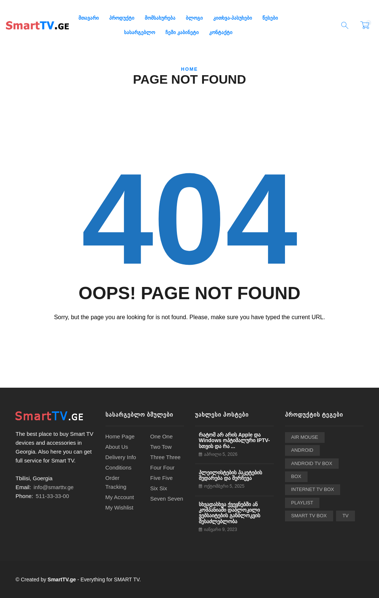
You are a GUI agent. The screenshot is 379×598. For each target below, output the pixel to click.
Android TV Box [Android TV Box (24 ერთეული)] (311, 463)
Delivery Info (120, 457)
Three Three (165, 457)
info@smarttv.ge (54, 487)
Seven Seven (166, 498)
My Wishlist (119, 507)
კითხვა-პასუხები (232, 18)
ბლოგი (194, 18)
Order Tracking (116, 482)
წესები (270, 18)
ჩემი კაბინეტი (182, 32)
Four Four (162, 467)
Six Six (158, 488)
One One (161, 436)
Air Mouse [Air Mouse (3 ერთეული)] (304, 437)
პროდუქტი (121, 18)
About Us (116, 447)
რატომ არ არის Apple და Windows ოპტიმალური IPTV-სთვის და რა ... (234, 440)
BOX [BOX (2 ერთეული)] (296, 476)
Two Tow (161, 447)
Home (189, 69)
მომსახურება (160, 18)
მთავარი (88, 18)
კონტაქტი (220, 32)
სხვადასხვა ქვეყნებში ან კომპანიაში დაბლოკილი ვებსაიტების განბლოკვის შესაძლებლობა (229, 512)
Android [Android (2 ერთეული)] (302, 450)
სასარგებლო (139, 32)
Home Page (120, 436)
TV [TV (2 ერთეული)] (345, 515)
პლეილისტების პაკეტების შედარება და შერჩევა (230, 475)
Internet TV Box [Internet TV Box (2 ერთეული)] (312, 489)
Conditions (118, 467)
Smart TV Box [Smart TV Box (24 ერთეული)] (309, 515)
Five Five (161, 478)
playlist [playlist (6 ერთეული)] (302, 502)
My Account (119, 497)
